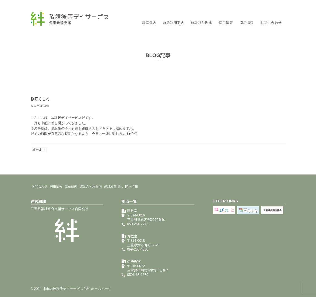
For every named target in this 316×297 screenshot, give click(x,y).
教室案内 (149, 23)
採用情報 (226, 23)
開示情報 (246, 23)
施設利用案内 (173, 23)
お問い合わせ (271, 23)
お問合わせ (40, 186)
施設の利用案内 (90, 186)
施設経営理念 (201, 23)
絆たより (39, 149)
